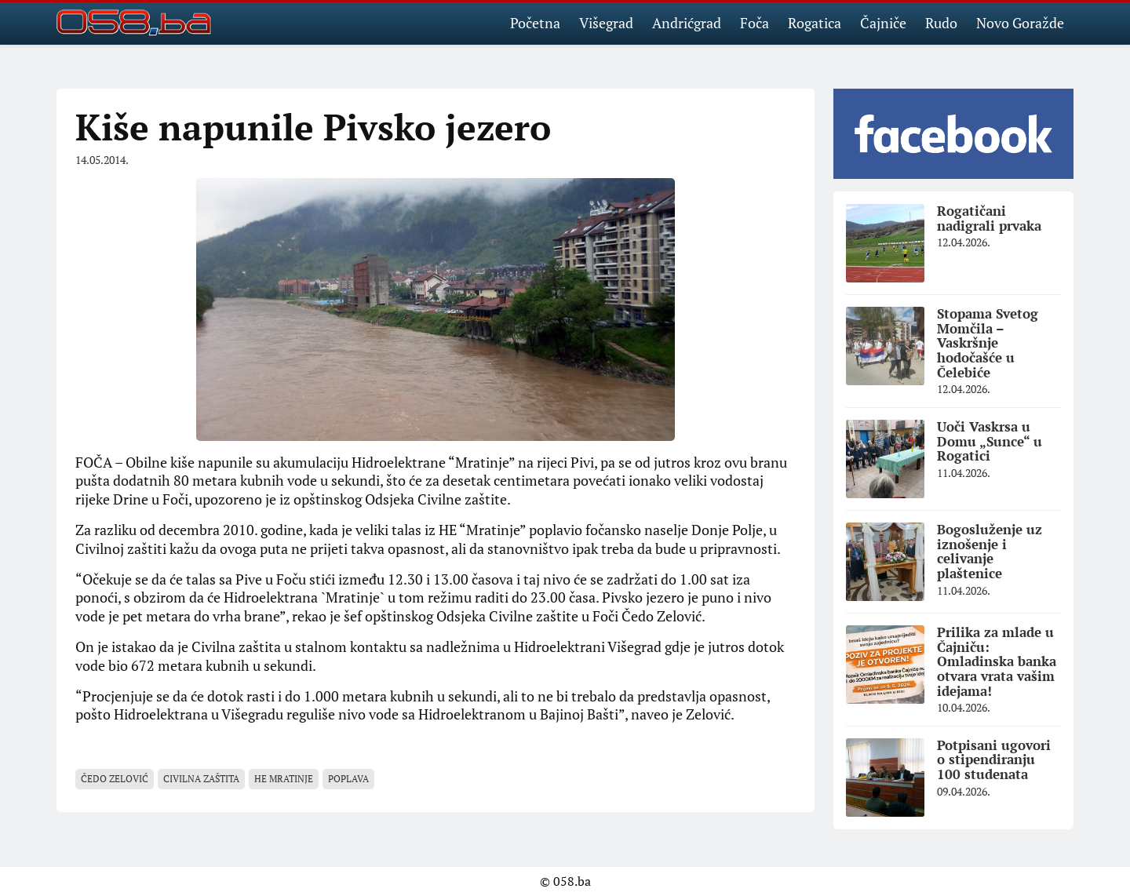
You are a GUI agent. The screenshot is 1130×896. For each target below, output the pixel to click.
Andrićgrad (686, 22)
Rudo (941, 22)
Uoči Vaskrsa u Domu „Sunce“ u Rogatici (989, 440)
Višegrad (606, 22)
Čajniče (883, 22)
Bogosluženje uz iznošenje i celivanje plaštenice (989, 551)
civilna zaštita (201, 779)
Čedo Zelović (114, 779)
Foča (754, 22)
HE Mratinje (283, 779)
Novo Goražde (1020, 22)
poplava (348, 779)
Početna (535, 22)
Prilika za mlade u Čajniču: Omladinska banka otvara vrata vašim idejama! (996, 661)
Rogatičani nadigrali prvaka (989, 218)
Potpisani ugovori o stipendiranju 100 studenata (994, 759)
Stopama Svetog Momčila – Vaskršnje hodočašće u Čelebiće (987, 342)
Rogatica (814, 22)
